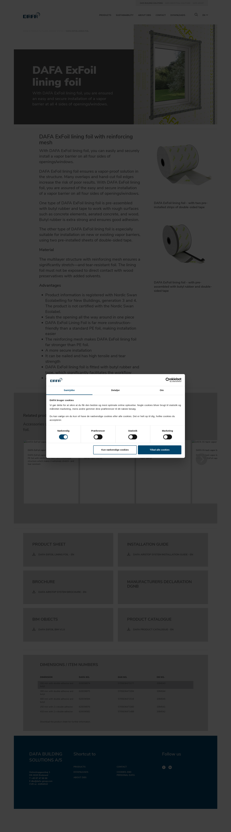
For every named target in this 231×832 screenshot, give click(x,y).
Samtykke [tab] (69, 390)
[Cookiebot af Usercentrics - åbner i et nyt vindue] (167, 380)
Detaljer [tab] (115, 390)
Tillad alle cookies (160, 449)
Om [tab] (162, 390)
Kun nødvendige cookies (115, 449)
